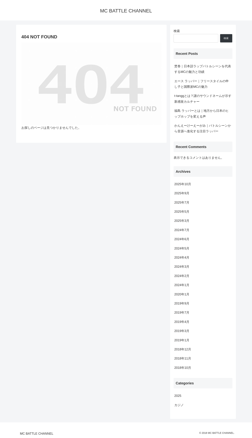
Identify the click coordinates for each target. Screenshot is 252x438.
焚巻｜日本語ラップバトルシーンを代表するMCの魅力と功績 (202, 69)
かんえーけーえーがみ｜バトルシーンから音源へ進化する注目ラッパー (202, 128)
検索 (177, 31)
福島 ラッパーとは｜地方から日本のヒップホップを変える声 (201, 113)
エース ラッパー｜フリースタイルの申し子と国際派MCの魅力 (201, 83)
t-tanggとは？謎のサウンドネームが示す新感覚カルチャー (202, 98)
